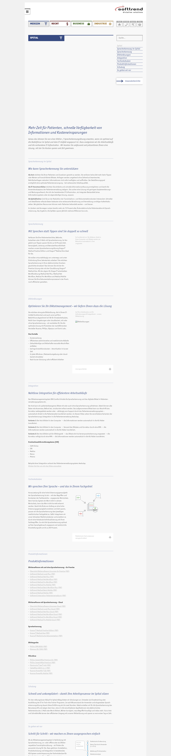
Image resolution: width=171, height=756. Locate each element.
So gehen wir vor (35, 672)
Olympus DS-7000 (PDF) (38, 594)
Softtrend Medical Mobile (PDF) (41, 538)
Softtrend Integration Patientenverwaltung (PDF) (48, 541)
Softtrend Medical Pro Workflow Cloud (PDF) (46, 562)
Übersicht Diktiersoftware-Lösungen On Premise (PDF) (49, 516)
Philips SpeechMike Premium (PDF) (42, 608)
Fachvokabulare (35, 424)
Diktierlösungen (35, 244)
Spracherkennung (35, 169)
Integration (33, 331)
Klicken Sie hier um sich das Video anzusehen (44, 411)
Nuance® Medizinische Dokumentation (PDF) (46, 581)
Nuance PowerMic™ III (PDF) (40, 616)
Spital (119, 46)
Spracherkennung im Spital (39, 107)
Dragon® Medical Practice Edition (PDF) (44, 575)
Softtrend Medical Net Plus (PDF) (42, 522)
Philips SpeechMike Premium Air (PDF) (44, 605)
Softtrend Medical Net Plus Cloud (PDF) (44, 557)
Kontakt (84, 746)
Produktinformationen (37, 499)
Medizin (35, 21)
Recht (55, 21)
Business (78, 21)
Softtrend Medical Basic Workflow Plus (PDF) (46, 532)
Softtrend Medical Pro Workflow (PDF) (43, 527)
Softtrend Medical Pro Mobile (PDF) (43, 530)
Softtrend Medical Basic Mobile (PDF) (43, 535)
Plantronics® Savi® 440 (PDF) (40, 610)
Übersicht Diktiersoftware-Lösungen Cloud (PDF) (48, 551)
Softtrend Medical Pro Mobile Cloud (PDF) (45, 565)
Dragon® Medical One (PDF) (40, 578)
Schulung (32, 632)
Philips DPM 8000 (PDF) (38, 591)
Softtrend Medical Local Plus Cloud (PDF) (45, 554)
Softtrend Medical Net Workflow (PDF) (43, 524)
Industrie (100, 21)
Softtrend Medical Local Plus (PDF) (42, 519)
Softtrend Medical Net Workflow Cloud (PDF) (46, 559)
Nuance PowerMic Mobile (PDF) (41, 618)
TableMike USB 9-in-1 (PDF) (40, 613)
